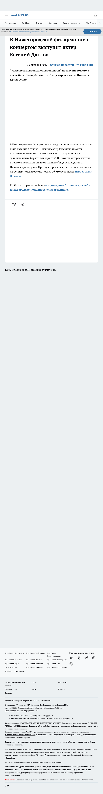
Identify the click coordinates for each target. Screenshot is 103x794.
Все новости (10, 23)
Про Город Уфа (53, 664)
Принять (92, 31)
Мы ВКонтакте (93, 23)
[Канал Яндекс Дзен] (94, 658)
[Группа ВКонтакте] (71, 658)
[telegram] (24, 204)
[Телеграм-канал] (86, 658)
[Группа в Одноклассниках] (78, 658)
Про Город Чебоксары (35, 653)
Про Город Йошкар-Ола (57, 660)
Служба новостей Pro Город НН (71, 64)
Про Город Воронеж (13, 660)
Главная (8, 693)
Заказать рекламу (71, 23)
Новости (61, 689)
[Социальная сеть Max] (71, 664)
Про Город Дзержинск (14, 653)
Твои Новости (11, 667)
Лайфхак (26, 23)
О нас (34, 682)
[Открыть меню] (6, 15)
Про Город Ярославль (35, 667)
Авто (34, 689)
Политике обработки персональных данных (28, 32)
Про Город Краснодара (15, 671)
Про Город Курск (12, 664)
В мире (39, 23)
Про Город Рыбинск (34, 664)
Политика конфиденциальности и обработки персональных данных (33, 762)
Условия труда (11, 689)
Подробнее (10, 758)
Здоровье (53, 23)
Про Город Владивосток (57, 667)
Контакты (62, 682)
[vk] (14, 204)
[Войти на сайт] (95, 15)
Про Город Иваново (34, 660)
